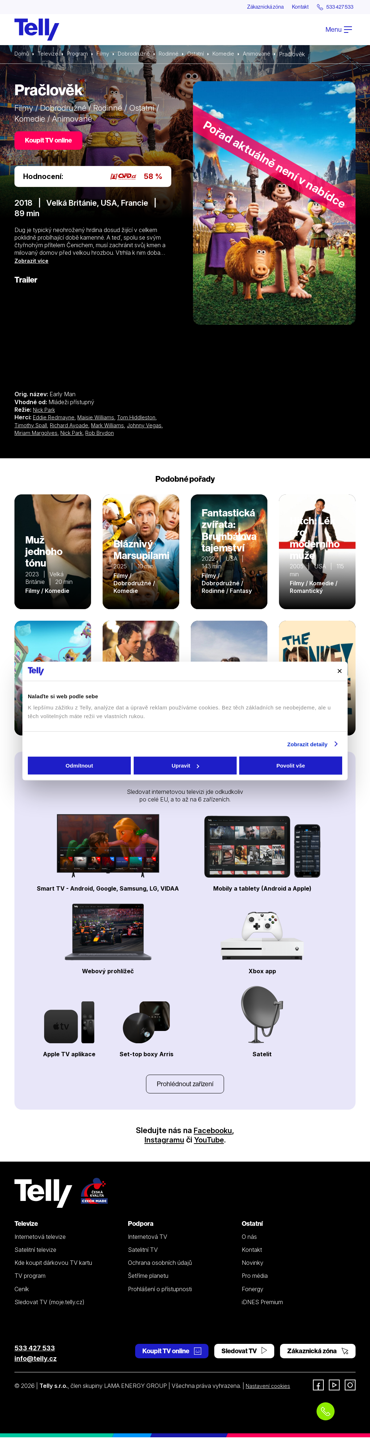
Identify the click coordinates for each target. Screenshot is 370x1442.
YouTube (209, 1144)
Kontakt (291, 7)
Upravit (185, 765)
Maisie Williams (99, 420)
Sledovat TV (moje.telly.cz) (49, 1306)
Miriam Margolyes (56, 435)
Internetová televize (40, 1241)
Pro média (255, 1280)
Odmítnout (79, 765)
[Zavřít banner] (339, 671)
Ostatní (205, 54)
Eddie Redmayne (55, 420)
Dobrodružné (139, 54)
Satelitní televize (35, 1254)
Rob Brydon (125, 435)
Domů (22, 54)
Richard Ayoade (73, 427)
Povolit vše (290, 765)
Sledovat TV (244, 1355)
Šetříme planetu (148, 1280)
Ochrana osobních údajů (160, 1267)
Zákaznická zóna (250, 7)
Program (80, 54)
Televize (50, 54)
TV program (30, 1280)
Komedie (234, 54)
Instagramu (163, 1144)
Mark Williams (114, 427)
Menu (339, 30)
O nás (249, 1241)
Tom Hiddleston (142, 420)
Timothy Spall (32, 427)
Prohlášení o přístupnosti (160, 1293)
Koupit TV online (50, 142)
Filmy (107, 54)
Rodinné (177, 54)
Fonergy (252, 1293)
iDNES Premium (262, 1306)
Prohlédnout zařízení (185, 1087)
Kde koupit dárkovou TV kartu (53, 1267)
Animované (269, 54)
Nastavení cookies (270, 1390)
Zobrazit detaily (307, 744)
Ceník (21, 1293)
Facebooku (213, 1135)
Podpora (141, 1228)
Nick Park (45, 412)
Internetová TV (147, 1241)
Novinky (252, 1267)
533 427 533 (34, 1352)
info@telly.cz (35, 1363)
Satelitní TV (143, 1254)
